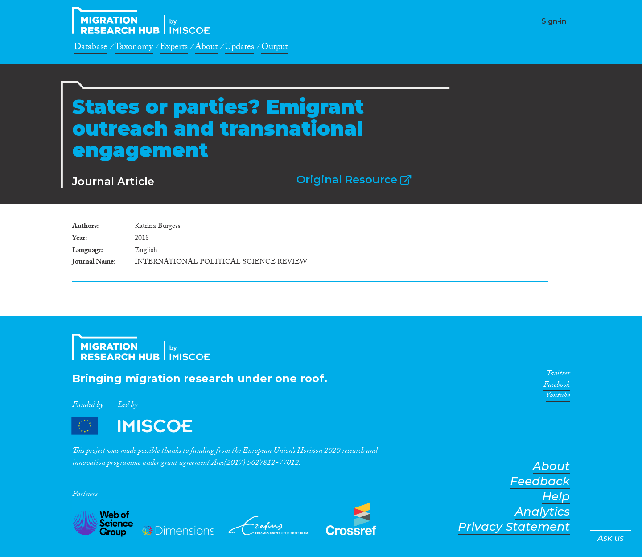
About (206, 48)
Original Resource (353, 179)
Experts (174, 48)
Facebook (556, 386)
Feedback (540, 481)
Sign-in (553, 21)
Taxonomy (134, 48)
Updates (239, 48)
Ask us (610, 538)
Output (274, 48)
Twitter (558, 375)
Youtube (558, 397)
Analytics (542, 512)
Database (90, 48)
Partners (139, 426)
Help (556, 496)
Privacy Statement (514, 527)
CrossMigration (143, 20)
